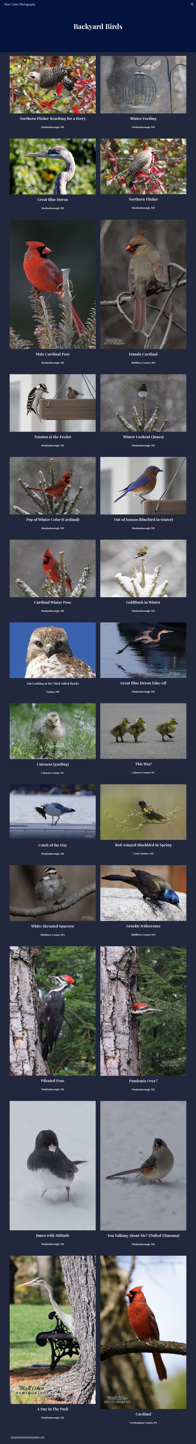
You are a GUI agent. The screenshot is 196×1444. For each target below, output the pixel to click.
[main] (98, 26)
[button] (192, 4)
